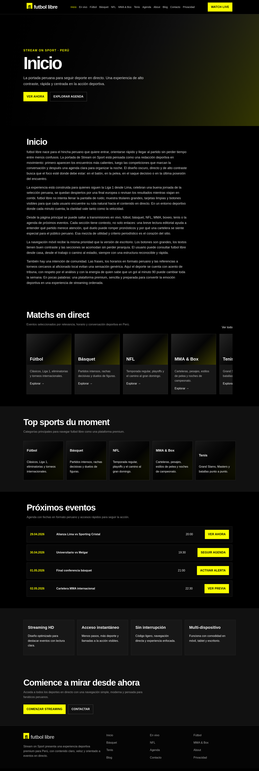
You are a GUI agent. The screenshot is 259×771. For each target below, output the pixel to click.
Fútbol (93, 7)
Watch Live (220, 6)
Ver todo (227, 329)
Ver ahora (35, 96)
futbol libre (42, 6)
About (157, 7)
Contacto (175, 7)
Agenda (146, 7)
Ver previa (217, 592)
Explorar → (37, 386)
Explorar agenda (68, 96)
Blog (165, 7)
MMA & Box (124, 7)
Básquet (103, 7)
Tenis (137, 7)
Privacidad (189, 7)
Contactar (81, 712)
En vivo (83, 7)
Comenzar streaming (44, 712)
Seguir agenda (213, 555)
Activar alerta (213, 573)
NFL (113, 7)
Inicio (74, 7)
